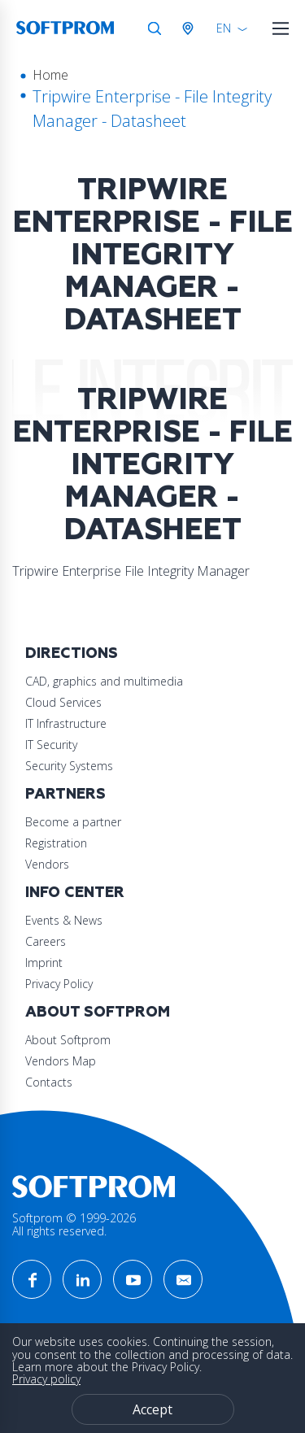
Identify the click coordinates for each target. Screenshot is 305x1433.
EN (223, 28)
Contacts (48, 1082)
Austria (191, 28)
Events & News (63, 920)
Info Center (74, 892)
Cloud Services (63, 702)
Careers (45, 941)
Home (50, 75)
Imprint (44, 962)
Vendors (47, 864)
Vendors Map (60, 1061)
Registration (56, 843)
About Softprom (97, 1012)
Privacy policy (46, 1379)
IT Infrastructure (66, 723)
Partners (65, 794)
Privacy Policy (59, 983)
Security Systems (69, 765)
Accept (152, 1409)
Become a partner (73, 822)
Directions (71, 653)
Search (154, 28)
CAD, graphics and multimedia (104, 681)
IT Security (51, 744)
